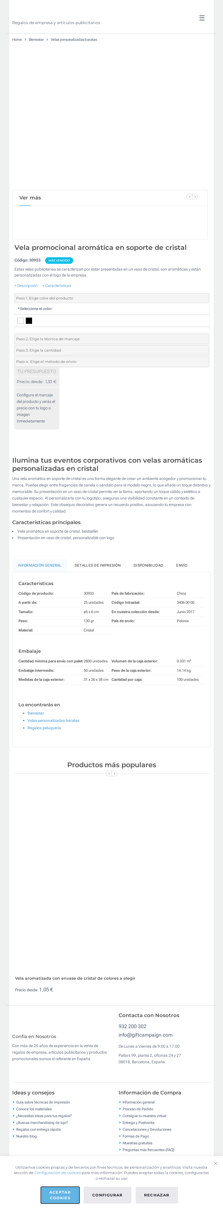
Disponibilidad (148, 584)
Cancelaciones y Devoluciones (147, 1152)
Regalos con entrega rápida (38, 1152)
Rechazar (157, 1195)
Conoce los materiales (34, 1132)
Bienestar (36, 39)
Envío (182, 584)
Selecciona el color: (35, 328)
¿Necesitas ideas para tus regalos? (44, 1139)
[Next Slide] (195, 196)
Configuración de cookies (57, 1172)
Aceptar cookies (60, 1195)
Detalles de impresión (98, 584)
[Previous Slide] (189, 196)
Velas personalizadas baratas (74, 39)
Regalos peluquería (44, 747)
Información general (139, 1125)
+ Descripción (26, 304)
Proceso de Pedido (138, 1132)
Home (17, 39)
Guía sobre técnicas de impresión (43, 1125)
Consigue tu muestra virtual (144, 1139)
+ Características (56, 304)
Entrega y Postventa (138, 1145)
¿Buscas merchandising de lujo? (42, 1145)
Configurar (107, 1195)
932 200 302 (132, 1045)
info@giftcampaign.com (145, 1054)
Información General (40, 584)
